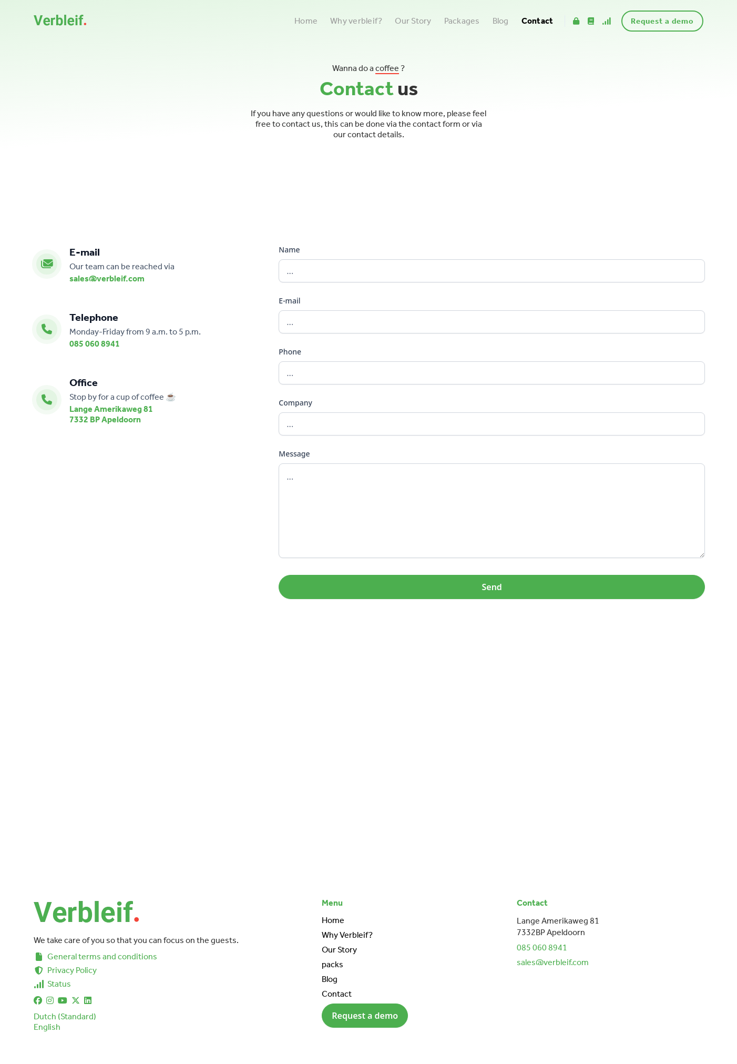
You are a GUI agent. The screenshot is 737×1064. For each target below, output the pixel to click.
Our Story (413, 21)
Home (306, 21)
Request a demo (662, 21)
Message (294, 454)
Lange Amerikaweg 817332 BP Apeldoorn (111, 414)
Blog (501, 21)
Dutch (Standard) (65, 1016)
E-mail (289, 301)
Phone (290, 352)
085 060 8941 (94, 344)
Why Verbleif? (347, 935)
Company (295, 403)
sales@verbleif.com (107, 278)
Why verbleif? (356, 21)
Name (289, 250)
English (47, 1027)
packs (332, 964)
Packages (462, 21)
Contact (537, 21)
